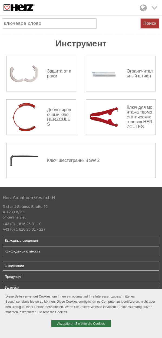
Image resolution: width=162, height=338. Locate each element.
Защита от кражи (59, 73)
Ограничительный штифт (140, 73)
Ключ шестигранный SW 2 (73, 160)
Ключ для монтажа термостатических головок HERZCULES (140, 117)
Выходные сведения (21, 240)
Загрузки (12, 287)
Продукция (13, 277)
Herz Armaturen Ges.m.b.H (29, 197)
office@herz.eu (14, 217)
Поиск (149, 23)
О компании (14, 266)
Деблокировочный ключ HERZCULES (59, 117)
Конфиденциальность (22, 251)
